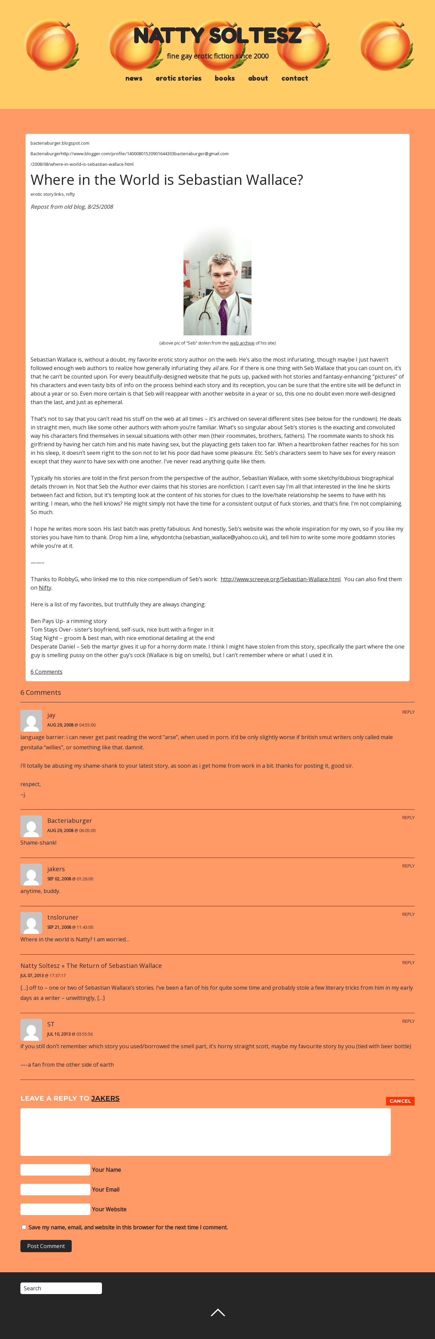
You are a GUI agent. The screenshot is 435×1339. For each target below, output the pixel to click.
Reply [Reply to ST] (408, 1021)
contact (294, 78)
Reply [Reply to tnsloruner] (408, 914)
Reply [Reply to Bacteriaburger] (408, 817)
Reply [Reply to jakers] (408, 866)
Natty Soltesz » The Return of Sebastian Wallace (91, 965)
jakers (105, 1098)
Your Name (106, 1170)
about (258, 78)
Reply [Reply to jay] (408, 712)
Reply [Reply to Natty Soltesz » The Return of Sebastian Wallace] (408, 962)
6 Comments (47, 671)
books (225, 78)
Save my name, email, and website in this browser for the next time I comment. (128, 1227)
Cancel (400, 1101)
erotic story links (47, 194)
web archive (242, 343)
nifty (70, 194)
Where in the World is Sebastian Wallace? (167, 179)
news (133, 78)
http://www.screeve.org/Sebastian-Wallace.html (281, 579)
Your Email (105, 1189)
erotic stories (179, 78)
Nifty (45, 587)
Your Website (109, 1209)
